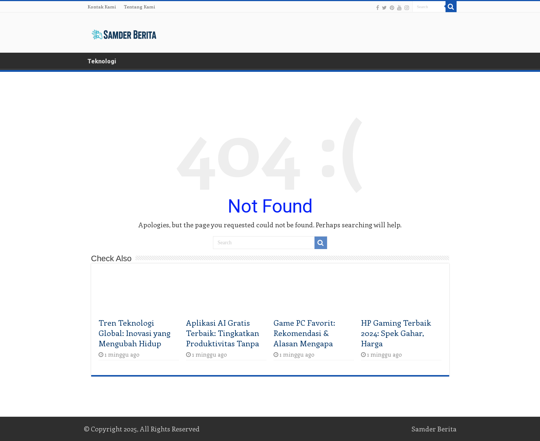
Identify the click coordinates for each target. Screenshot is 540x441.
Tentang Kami (139, 7)
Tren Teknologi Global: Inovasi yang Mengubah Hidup (135, 332)
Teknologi (101, 61)
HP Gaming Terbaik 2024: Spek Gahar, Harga (396, 332)
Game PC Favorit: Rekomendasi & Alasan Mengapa (304, 332)
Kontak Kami (101, 7)
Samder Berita (434, 428)
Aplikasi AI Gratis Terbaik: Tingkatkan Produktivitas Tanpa (222, 332)
